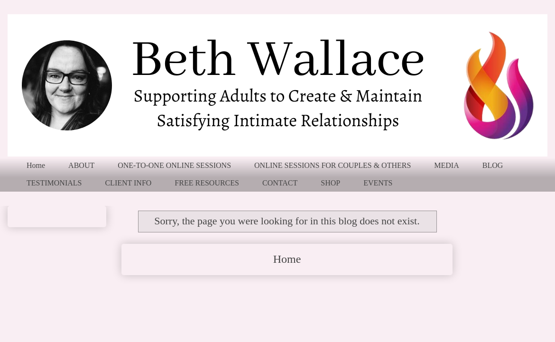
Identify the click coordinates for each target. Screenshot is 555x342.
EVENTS (377, 183)
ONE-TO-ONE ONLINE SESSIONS (174, 165)
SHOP (330, 183)
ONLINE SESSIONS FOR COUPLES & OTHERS (332, 165)
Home (36, 165)
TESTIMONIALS (54, 183)
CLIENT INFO (128, 183)
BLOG (492, 165)
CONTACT (279, 183)
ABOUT (81, 165)
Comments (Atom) (313, 293)
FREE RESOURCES (207, 183)
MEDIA (446, 165)
